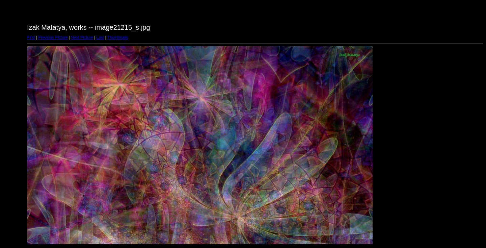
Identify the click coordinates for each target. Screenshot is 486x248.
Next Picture (82, 37)
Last (100, 37)
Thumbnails (117, 37)
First (31, 37)
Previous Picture (53, 37)
